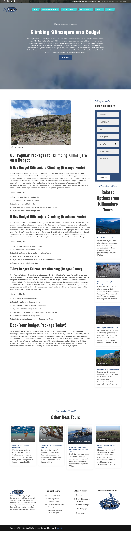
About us (99, 9)
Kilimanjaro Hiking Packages (104, 371)
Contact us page (82, 508)
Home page (80, 516)
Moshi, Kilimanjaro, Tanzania (83, 503)
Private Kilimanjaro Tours (107, 239)
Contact (110, 9)
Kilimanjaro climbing (49, 9)
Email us (79, 498)
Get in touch (65, 57)
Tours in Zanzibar (54, 498)
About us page (81, 512)
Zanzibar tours (85, 9)
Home (35, 9)
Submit (104, 179)
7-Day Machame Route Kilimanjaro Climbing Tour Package (79, 452)
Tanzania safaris (68, 9)
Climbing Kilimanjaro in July (107, 329)
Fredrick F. (60, 531)
